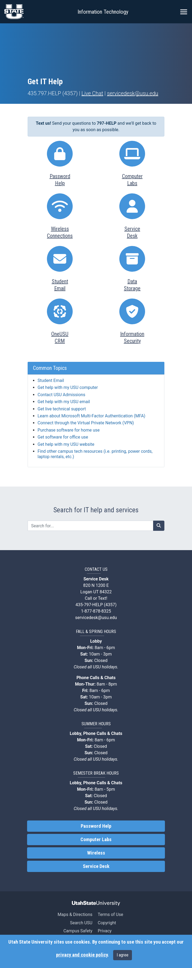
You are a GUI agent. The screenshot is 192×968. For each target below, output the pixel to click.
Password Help (96, 826)
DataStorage (132, 285)
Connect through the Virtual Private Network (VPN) (86, 422)
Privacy (105, 930)
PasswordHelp (60, 179)
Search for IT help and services (96, 510)
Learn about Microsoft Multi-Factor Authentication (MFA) (91, 415)
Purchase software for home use (68, 430)
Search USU (81, 922)
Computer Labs (96, 839)
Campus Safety (77, 930)
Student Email (51, 380)
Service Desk (96, 866)
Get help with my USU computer (68, 387)
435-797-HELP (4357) (96, 604)
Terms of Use (110, 914)
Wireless (96, 853)
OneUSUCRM (59, 337)
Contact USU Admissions (61, 394)
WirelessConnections (60, 232)
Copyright (107, 922)
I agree (122, 955)
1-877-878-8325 (96, 611)
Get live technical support (62, 408)
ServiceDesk (132, 232)
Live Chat (92, 93)
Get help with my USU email (64, 401)
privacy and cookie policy (82, 955)
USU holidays (105, 666)
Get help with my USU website (66, 444)
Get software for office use (63, 437)
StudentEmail (60, 285)
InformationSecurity (132, 337)
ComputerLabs (132, 179)
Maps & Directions (75, 914)
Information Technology (102, 12)
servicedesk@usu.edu (132, 93)
